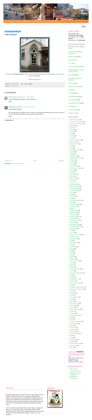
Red (71, 275)
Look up (72, 232)
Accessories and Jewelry (76, 123)
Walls (71, 335)
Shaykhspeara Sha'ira (15, 107)
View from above (74, 333)
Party (71, 254)
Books (71, 148)
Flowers (72, 192)
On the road (73, 246)
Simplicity (72, 293)
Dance (71, 172)
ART (71, 133)
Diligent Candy (74, 56)
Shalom (70, 78)
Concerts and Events (75, 168)
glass (71, 198)
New (71, 240)
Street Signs (73, 305)
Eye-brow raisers (74, 186)
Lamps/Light (73, 228)
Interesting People (74, 224)
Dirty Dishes (73, 174)
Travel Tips (73, 327)
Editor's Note (73, 178)
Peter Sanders (73, 379)
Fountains (72, 196)
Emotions (72, 180)
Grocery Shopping (74, 204)
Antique (72, 131)
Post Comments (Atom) (18, 163)
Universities (73, 331)
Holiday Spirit (73, 212)
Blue (71, 146)
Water (71, 337)
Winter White (73, 345)
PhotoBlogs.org (74, 377)
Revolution (72, 281)
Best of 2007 (73, 142)
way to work (73, 339)
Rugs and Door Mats (75, 283)
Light (71, 230)
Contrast (72, 170)
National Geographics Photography (75, 375)
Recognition (48, 21)
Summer (72, 307)
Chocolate (72, 162)
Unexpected (73, 329)
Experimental (73, 184)
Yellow (71, 347)
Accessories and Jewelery (77, 121)
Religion (72, 277)
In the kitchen (73, 218)
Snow (71, 295)
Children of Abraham (75, 372)
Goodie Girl (72, 71)
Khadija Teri (73, 113)
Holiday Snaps (73, 210)
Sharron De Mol (75, 86)
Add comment (9, 120)
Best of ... (57, 21)
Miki (69, 70)
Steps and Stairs (74, 303)
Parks (71, 252)
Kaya (72, 60)
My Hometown (73, 238)
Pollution (72, 267)
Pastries (72, 256)
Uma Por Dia (74, 109)
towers (71, 319)
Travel (71, 325)
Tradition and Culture (75, 321)
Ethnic (71, 182)
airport (71, 127)
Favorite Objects (74, 190)
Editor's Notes (38, 21)
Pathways (72, 259)
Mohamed (72, 83)
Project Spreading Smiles (76, 273)
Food (71, 194)
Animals (72, 129)
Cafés (71, 154)
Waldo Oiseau (79, 70)
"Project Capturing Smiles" (24, 21)
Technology (73, 313)
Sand (71, 285)
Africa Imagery (73, 370)
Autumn (72, 135)
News (71, 244)
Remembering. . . (74, 279)
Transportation (73, 323)
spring (71, 299)
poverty (72, 271)
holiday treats (73, 214)
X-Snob (73, 93)
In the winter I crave (75, 220)
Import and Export (74, 216)
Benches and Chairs (75, 140)
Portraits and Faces (75, 269)
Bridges (72, 152)
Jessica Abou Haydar (76, 66)
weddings (72, 341)
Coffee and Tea (74, 166)
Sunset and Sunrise (75, 309)
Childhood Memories (75, 158)
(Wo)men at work (74, 119)
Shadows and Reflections (76, 289)
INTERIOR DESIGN (75, 226)
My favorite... (73, 236)
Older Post (61, 160)
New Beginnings (74, 242)
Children (72, 160)
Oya (71, 89)
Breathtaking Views (75, 150)
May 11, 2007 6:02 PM (28, 97)
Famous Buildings (74, 188)
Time (71, 317)
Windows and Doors (13, 86)
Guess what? (73, 206)
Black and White (74, 144)
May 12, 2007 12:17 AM (27, 107)
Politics (72, 265)
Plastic (71, 263)
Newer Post (8, 160)
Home (34, 160)
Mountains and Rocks (75, 234)
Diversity (72, 176)
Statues (72, 301)
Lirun (71, 63)
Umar (70, 99)
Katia (76, 99)
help (71, 208)
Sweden (72, 311)
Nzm (73, 75)
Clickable (72, 106)
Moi (73, 70)
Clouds (72, 164)
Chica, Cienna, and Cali (15, 97)
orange (72, 248)
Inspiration (72, 222)
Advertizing (73, 125)
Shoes (71, 291)
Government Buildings (76, 200)
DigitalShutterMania (76, 103)
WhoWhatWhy (9, 21)
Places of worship (74, 260)
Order (71, 250)
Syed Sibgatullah (75, 96)
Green (71, 202)
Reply (10, 101)
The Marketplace (74, 315)
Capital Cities (73, 156)
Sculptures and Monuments (77, 287)
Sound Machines (74, 297)
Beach (71, 138)
